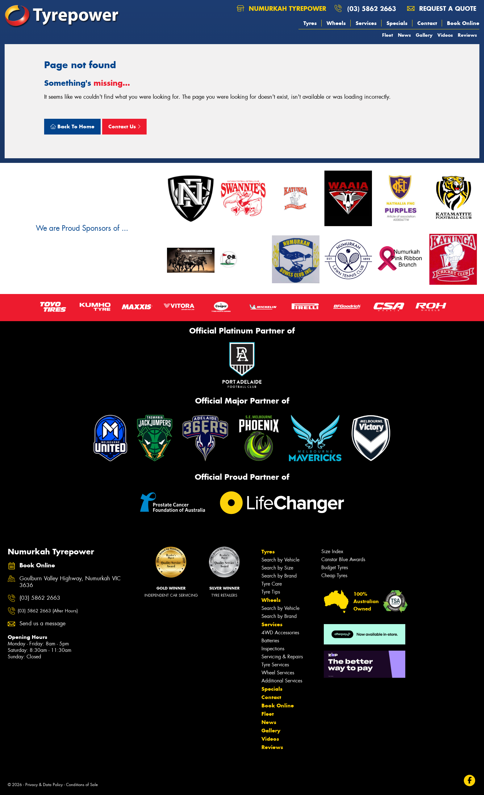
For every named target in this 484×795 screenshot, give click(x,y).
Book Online (463, 23)
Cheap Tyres (334, 575)
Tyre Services (275, 664)
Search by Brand (279, 576)
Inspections (272, 648)
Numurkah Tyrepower (281, 8)
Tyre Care (271, 584)
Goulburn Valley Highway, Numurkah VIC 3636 (70, 582)
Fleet (387, 35)
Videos (445, 35)
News (404, 35)
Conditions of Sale (82, 784)
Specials (396, 23)
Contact (427, 23)
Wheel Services (277, 672)
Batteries (270, 640)
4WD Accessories (280, 632)
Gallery (424, 35)
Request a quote (441, 8)
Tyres (310, 23)
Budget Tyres (334, 567)
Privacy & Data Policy (44, 784)
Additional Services (281, 680)
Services (366, 23)
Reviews (467, 35)
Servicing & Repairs (282, 656)
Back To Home (72, 126)
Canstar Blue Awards (343, 559)
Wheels (336, 23)
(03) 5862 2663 (371, 8)
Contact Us (124, 126)
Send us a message (42, 623)
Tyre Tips (270, 592)
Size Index (332, 551)
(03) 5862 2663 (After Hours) (48, 611)
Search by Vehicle (280, 560)
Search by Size (277, 568)
